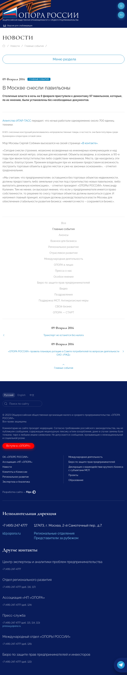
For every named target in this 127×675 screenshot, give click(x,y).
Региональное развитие (63, 246)
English (21, 395)
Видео (64, 288)
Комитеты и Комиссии (14, 472)
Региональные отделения (54, 533)
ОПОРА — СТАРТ (63, 312)
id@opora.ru (11, 533)
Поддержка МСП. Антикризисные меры (63, 300)
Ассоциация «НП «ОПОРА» (17, 462)
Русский (8, 395)
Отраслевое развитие (63, 252)
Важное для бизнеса (63, 241)
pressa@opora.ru (11, 626)
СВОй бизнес (63, 306)
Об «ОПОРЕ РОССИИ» (15, 457)
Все (63, 223)
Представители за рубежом (56, 538)
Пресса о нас (63, 270)
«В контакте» (89, 145)
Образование (75, 480)
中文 (32, 395)
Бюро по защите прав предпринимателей (63, 282)
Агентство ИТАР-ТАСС (16, 122)
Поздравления (63, 294)
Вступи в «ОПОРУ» (18, 445)
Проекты (73, 475)
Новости (15, 46)
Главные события (34, 46)
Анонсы (63, 235)
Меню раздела (64, 59)
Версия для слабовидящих (17, 25)
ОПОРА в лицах (63, 264)
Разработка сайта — (19, 492)
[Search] (22, 404)
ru (121, 15)
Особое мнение (64, 276)
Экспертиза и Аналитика (16, 481)
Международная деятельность (63, 258)
